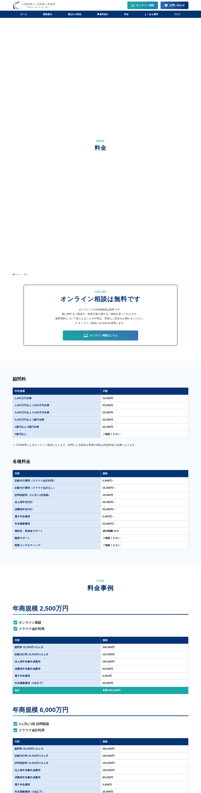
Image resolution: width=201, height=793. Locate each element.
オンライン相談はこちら (100, 335)
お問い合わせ (174, 5)
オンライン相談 (142, 5)
